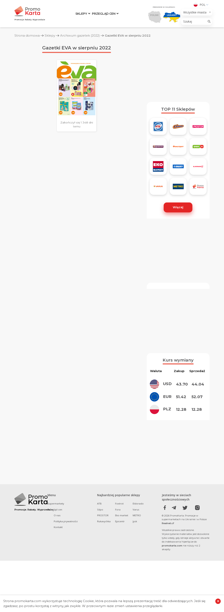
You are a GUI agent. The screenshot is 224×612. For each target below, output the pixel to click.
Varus (136, 560)
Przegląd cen (104, 14)
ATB (99, 554)
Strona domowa (27, 35)
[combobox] (196, 12)
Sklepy (81, 14)
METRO (137, 566)
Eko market (121, 566)
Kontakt (58, 578)
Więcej (178, 220)
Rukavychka (104, 572)
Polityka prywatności (66, 572)
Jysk (135, 572)
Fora (117, 560)
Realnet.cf (168, 574)
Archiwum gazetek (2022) (80, 35)
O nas (57, 566)
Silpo (100, 560)
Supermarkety (56, 554)
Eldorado (138, 554)
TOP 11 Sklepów (178, 122)
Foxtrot (119, 554)
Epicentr (120, 572)
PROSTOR (102, 566)
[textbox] (195, 12)
